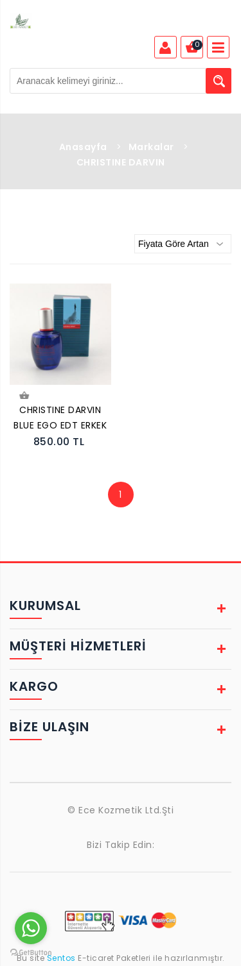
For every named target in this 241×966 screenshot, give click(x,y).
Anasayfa (83, 146)
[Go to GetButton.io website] (30, 953)
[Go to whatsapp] (31, 928)
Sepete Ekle (23, 395)
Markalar (151, 146)
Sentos (61, 958)
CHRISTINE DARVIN (120, 162)
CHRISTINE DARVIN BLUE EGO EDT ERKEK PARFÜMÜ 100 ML (60, 418)
